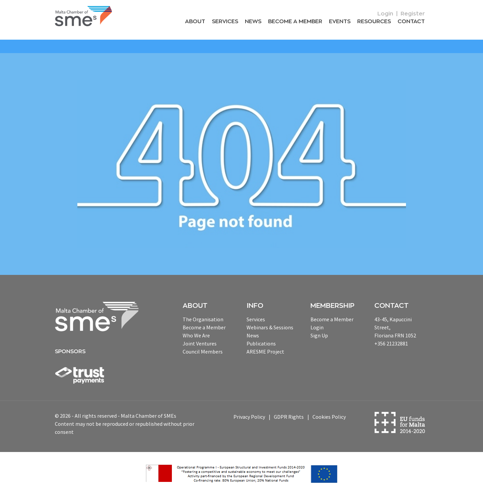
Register (413, 13)
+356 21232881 (391, 343)
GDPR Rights (289, 416)
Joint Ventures (200, 343)
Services (225, 21)
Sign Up (319, 335)
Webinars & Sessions (270, 327)
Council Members (203, 351)
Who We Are (196, 335)
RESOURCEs (374, 21)
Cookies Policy (329, 416)
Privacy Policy (249, 416)
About (195, 21)
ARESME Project (265, 351)
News (253, 21)
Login (385, 13)
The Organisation (203, 319)
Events (339, 21)
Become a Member (295, 21)
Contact (411, 21)
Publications (261, 343)
